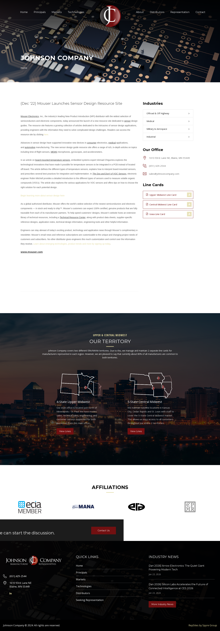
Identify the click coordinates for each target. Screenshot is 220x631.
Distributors (157, 12)
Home (24, 12)
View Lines (65, 431)
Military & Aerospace (157, 128)
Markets (57, 12)
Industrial (151, 136)
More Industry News (162, 604)
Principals (40, 12)
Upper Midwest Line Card (161, 194)
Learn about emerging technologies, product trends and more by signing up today (71, 244)
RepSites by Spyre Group (203, 625)
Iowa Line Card (155, 214)
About (140, 12)
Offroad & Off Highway (158, 113)
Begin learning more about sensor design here (42, 195)
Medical (150, 121)
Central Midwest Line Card (161, 204)
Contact (200, 12)
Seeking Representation (90, 600)
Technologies (76, 12)
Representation (179, 12)
